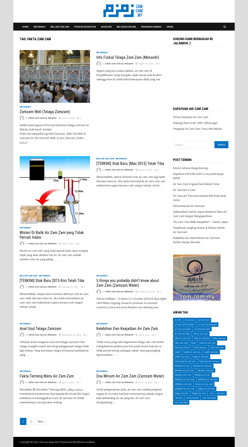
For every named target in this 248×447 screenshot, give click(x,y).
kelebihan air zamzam (207, 379)
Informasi (39, 26)
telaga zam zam (199, 393)
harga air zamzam (200, 356)
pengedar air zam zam (185, 388)
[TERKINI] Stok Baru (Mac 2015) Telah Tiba (130, 163)
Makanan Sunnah (151, 26)
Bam (92, 442)
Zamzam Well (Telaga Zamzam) (45, 111)
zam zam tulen (181, 402)
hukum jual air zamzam (209, 361)
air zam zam (204, 320)
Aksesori (106, 26)
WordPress (79, 442)
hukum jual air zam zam (185, 361)
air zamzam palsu (202, 329)
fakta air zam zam (183, 338)
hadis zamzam (200, 347)
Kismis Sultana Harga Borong (190, 168)
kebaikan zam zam (183, 375)
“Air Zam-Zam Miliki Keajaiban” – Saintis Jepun (200, 222)
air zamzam (190, 320)
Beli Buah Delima (126, 26)
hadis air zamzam (182, 347)
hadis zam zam (217, 347)
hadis (193, 343)
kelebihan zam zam (183, 384)
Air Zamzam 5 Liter (184, 190)
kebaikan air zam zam (184, 370)
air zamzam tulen (182, 333)
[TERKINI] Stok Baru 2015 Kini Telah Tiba (52, 280)
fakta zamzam (219, 338)
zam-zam (221, 393)
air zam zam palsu (183, 329)
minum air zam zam (204, 384)
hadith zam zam (182, 356)
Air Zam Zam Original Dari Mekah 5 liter (196, 184)
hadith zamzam (211, 352)
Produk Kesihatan (85, 26)
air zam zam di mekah (184, 324)
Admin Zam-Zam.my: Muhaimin (42, 118)
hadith (177, 352)
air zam (178, 320)
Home (25, 26)
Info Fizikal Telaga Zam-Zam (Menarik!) (127, 57)
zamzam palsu (192, 397)
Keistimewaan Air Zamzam (189, 206)
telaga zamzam (181, 393)
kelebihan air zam (202, 375)
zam (211, 393)
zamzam (179, 397)
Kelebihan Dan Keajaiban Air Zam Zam (127, 328)
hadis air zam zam (207, 343)
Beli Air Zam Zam (59, 26)
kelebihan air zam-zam (185, 379)
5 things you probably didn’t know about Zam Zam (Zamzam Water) (127, 283)
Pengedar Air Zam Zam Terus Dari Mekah (197, 129)
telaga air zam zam (206, 388)
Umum (170, 26)
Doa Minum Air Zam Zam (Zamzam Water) (130, 376)
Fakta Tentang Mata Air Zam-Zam (47, 376)
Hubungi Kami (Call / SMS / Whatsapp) (195, 123)
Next (40, 421)
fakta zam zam (181, 343)
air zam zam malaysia (207, 324)
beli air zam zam (200, 333)
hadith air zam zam (192, 352)
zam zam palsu (209, 397)
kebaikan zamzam (205, 370)
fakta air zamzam (201, 338)
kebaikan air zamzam (202, 365)
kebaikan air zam (182, 365)
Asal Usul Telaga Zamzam (40, 328)
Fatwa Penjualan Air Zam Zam (190, 117)
